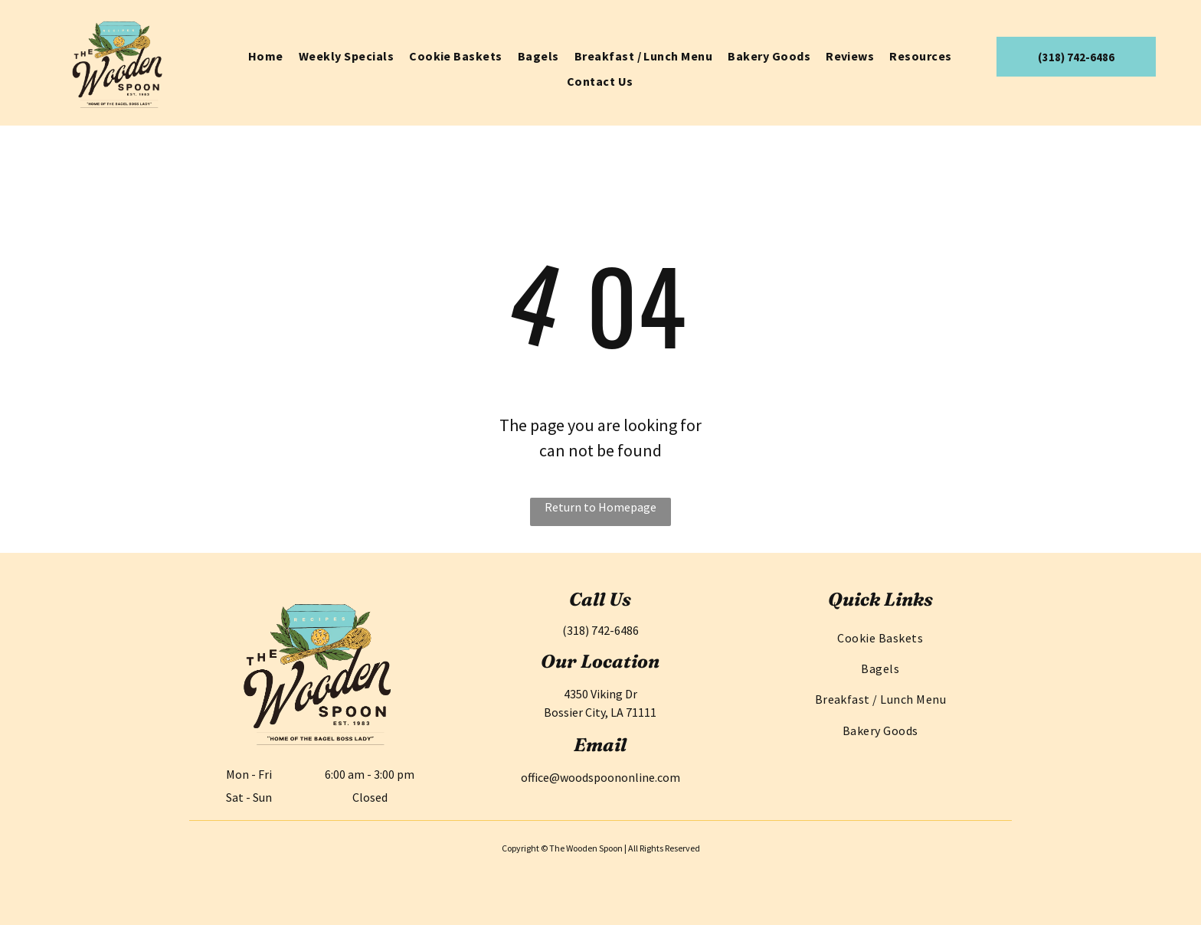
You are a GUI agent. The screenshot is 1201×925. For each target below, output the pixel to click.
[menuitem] (266, 56)
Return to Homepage (600, 507)
